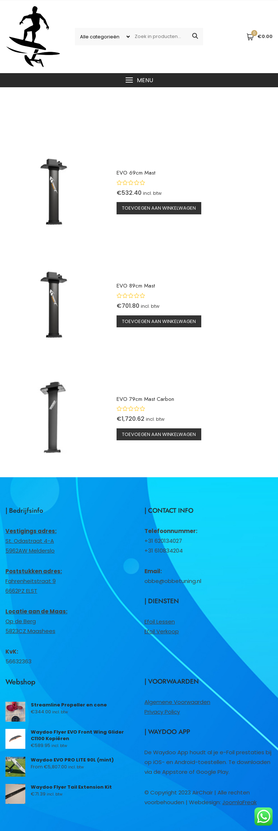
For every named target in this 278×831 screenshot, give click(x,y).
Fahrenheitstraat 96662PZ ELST (33, 581)
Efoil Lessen (159, 621)
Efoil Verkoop (161, 631)
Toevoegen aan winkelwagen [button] (159, 208)
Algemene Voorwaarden (177, 702)
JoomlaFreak (239, 802)
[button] (139, 80)
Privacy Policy (162, 711)
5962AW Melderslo (30, 550)
